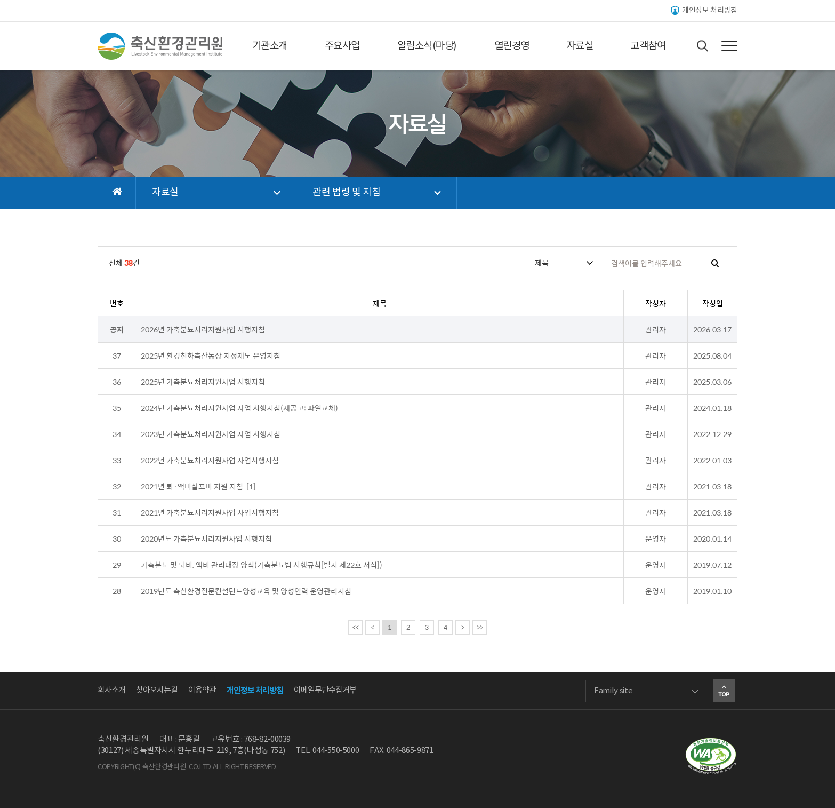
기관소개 (269, 46)
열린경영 (511, 46)
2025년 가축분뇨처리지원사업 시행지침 (203, 381)
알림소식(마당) (427, 46)
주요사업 (342, 46)
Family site (613, 690)
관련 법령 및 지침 (346, 192)
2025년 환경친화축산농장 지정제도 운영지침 (210, 355)
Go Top (724, 690)
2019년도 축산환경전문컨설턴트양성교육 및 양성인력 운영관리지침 (246, 591)
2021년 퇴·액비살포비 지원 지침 (192, 486)
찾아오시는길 (157, 690)
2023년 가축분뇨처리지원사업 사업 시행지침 (210, 434)
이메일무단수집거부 (325, 690)
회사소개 (111, 690)
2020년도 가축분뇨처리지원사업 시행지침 (206, 538)
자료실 (580, 46)
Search (702, 46)
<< (355, 627)
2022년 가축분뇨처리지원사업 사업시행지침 (210, 460)
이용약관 (202, 690)
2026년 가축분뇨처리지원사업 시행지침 (203, 329)
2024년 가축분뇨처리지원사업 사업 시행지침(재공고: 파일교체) (239, 408)
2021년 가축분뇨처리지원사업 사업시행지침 (210, 512)
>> (480, 627)
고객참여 (647, 46)
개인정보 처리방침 (703, 10)
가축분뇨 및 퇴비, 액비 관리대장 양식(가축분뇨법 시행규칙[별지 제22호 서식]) (261, 565)
